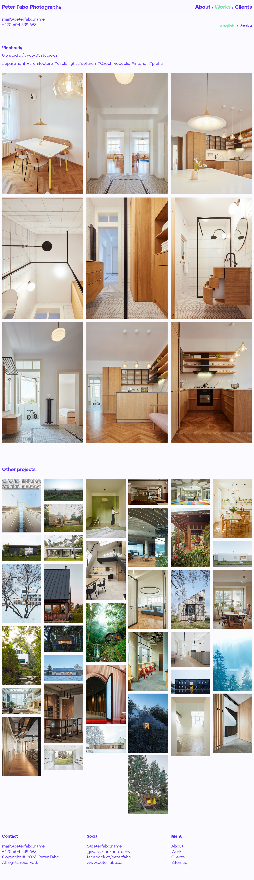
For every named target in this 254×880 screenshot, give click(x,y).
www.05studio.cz (41, 55)
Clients (178, 856)
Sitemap (179, 862)
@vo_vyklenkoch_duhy (108, 851)
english (227, 25)
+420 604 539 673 (19, 24)
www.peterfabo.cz (104, 862)
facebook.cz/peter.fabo (109, 856)
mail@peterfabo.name (23, 19)
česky (246, 25)
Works (177, 851)
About (177, 845)
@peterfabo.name (104, 845)
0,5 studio (11, 55)
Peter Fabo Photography (32, 7)
